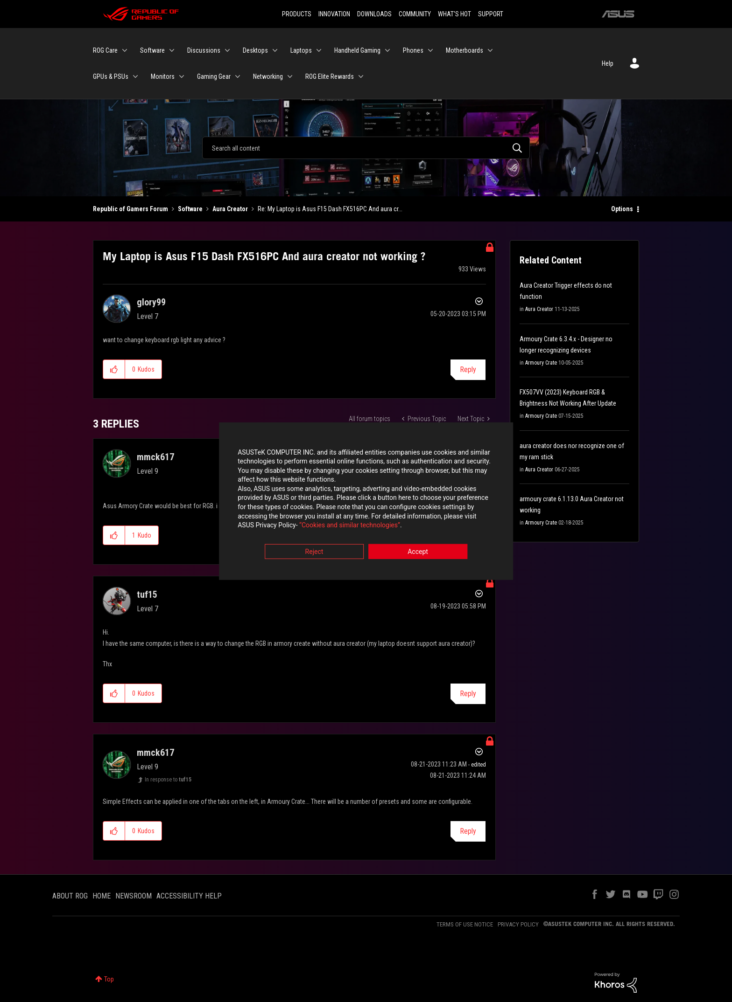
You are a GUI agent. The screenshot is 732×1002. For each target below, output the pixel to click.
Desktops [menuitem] (255, 50)
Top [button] (109, 979)
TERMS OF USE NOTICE (464, 924)
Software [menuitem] (152, 50)
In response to (168, 779)
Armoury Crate (541, 362)
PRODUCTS (296, 14)
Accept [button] (418, 552)
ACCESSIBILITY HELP (189, 895)
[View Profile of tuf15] (147, 594)
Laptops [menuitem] (301, 50)
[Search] (366, 148)
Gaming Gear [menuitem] (214, 76)
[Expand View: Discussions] (227, 50)
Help (607, 63)
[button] (114, 369)
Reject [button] (314, 552)
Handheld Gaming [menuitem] (357, 50)
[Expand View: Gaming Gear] (237, 76)
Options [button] (622, 209)
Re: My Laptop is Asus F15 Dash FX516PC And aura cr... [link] (330, 209)
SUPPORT (490, 14)
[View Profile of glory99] (151, 302)
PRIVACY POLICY (518, 924)
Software (190, 209)
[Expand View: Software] (171, 50)
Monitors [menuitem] (163, 76)
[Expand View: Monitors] (181, 76)
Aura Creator (230, 209)
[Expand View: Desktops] (275, 50)
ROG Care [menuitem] (105, 50)
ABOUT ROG (70, 895)
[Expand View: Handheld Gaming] (387, 50)
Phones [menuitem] (413, 50)
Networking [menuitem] (268, 76)
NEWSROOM (133, 895)
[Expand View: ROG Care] (124, 50)
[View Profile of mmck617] (155, 457)
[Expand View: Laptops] (319, 50)
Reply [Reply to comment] (468, 693)
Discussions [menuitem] (203, 50)
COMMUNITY (415, 14)
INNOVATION (334, 14)
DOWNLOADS (374, 14)
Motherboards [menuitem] (464, 50)
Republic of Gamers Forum (130, 209)
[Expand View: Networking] (290, 76)
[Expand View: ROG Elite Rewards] (361, 76)
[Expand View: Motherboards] (490, 50)
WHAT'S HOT (454, 14)
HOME (101, 895)
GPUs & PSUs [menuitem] (110, 76)
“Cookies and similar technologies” (304, 526)
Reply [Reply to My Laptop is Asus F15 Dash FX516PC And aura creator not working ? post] (468, 369)
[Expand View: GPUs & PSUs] (135, 76)
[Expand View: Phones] (430, 50)
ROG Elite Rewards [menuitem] (329, 76)
